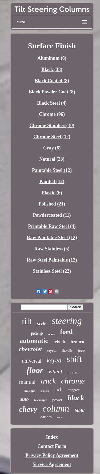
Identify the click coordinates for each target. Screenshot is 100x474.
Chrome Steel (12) (51, 136)
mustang (29, 390)
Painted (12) (52, 181)
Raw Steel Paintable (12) (52, 260)
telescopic (40, 400)
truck (48, 381)
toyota (52, 351)
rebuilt (59, 341)
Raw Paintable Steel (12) (52, 237)
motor (72, 372)
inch (58, 389)
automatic (33, 340)
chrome (73, 380)
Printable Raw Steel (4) (51, 226)
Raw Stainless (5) (51, 248)
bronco (77, 341)
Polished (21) (52, 204)
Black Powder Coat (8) (52, 91)
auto (24, 399)
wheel (55, 371)
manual (27, 382)
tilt (27, 321)
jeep (81, 350)
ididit (79, 410)
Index (52, 437)
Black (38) (51, 69)
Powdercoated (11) (52, 215)
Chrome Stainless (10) (51, 125)
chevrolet (30, 349)
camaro (45, 417)
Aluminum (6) (51, 58)
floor (35, 370)
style (41, 323)
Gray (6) (52, 148)
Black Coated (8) (52, 80)
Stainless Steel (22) (52, 271)
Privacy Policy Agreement (51, 455)
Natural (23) (51, 159)
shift (74, 359)
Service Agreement (52, 464)
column (55, 408)
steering (67, 321)
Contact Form (51, 446)
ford (66, 331)
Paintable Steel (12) (52, 170)
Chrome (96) (52, 114)
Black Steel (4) (52, 103)
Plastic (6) (52, 192)
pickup (37, 333)
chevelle (67, 351)
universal (31, 361)
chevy (28, 409)
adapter (73, 390)
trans (51, 334)
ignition (45, 390)
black (76, 398)
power (57, 400)
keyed (54, 360)
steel (60, 417)
